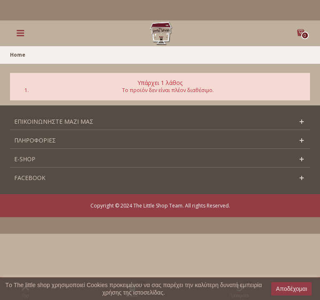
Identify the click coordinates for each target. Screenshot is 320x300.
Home (17, 54)
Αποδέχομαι (291, 288)
